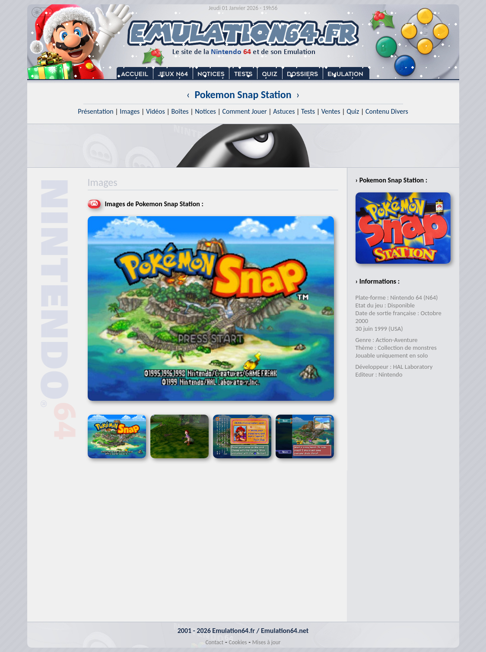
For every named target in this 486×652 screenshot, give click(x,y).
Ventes (330, 111)
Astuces (284, 111)
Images (130, 111)
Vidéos (155, 111)
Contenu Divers (386, 111)
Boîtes (179, 111)
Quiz (352, 111)
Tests (308, 111)
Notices (205, 111)
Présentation (96, 111)
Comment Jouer (244, 111)
